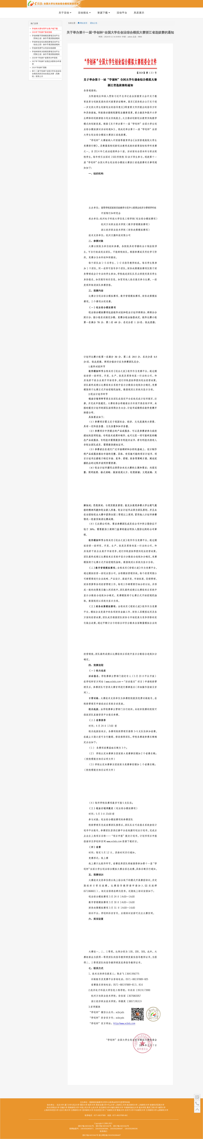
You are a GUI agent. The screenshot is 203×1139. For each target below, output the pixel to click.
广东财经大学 (110, 1110)
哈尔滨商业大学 (53, 1107)
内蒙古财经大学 (116, 1107)
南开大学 (91, 1105)
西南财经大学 (73, 1107)
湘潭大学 (162, 1107)
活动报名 (83, 12)
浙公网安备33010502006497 (110, 1135)
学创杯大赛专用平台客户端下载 (45, 29)
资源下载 (102, 12)
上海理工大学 (120, 1105)
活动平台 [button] (122, 12)
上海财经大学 (143, 1105)
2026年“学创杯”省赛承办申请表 (44, 58)
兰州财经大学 (151, 1110)
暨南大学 (120, 1110)
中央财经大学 (139, 1110)
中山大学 (111, 1105)
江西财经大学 (76, 1110)
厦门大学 (68, 1105)
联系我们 (103, 1131)
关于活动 (64, 12)
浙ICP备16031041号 (90, 1135)
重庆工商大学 (152, 1107)
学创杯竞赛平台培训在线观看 (44, 48)
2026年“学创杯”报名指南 (42, 32)
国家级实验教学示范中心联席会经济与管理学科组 (109, 1102)
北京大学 (60, 1105)
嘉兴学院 (142, 1107)
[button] (197, 1097)
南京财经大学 (132, 1105)
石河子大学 (129, 1110)
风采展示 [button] (139, 12)
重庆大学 (83, 1105)
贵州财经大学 (87, 1110)
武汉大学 (76, 1105)
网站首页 (82, 23)
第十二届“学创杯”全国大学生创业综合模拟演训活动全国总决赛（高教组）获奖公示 (46, 73)
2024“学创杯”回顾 (39, 68)
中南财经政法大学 (131, 1107)
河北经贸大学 (99, 1110)
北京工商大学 (64, 1110)
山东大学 (94, 1107)
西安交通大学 (101, 1105)
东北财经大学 (104, 1107)
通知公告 (93, 23)
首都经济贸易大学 (157, 1105)
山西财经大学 (162, 1110)
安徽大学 (63, 1107)
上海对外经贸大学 (51, 1110)
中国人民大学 (85, 1107)
